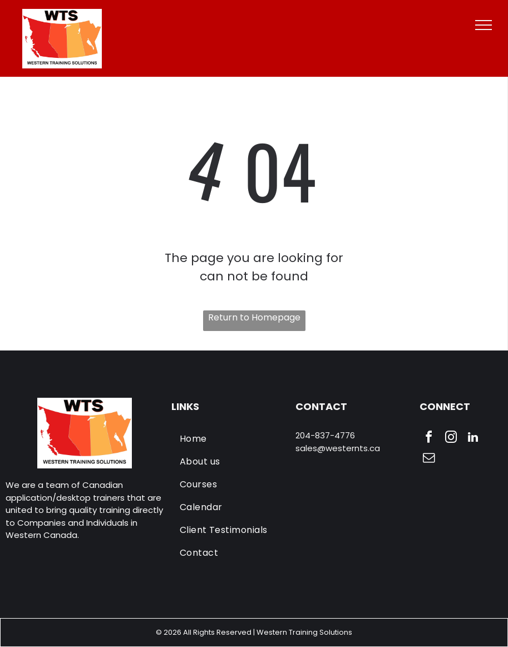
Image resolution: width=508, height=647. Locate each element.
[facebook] (428, 438)
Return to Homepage (254, 317)
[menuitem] (229, 438)
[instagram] (451, 438)
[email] (428, 459)
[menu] (483, 25)
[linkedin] (473, 438)
